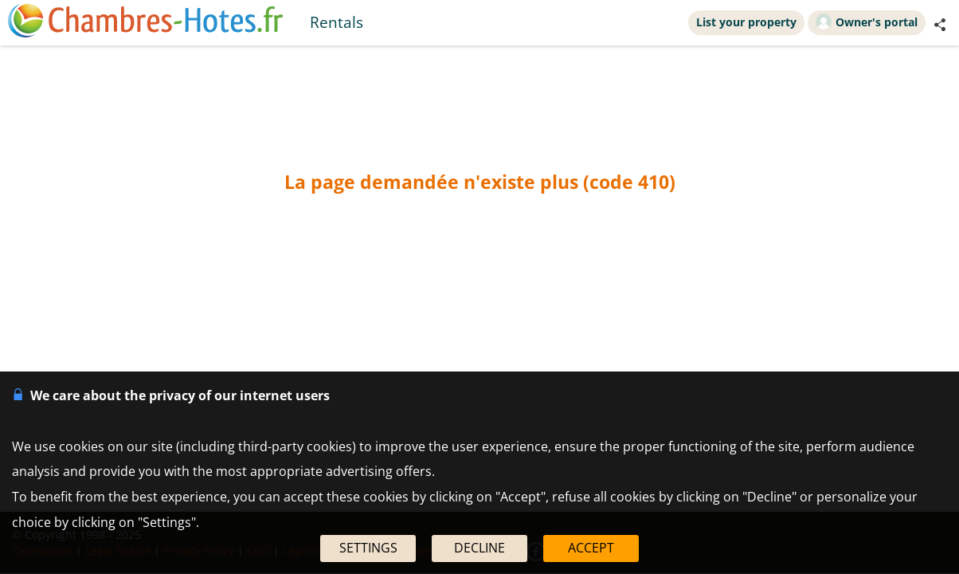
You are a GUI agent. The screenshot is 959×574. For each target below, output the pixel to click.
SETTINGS (368, 547)
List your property (746, 21)
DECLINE (479, 547)
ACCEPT (591, 547)
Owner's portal (867, 21)
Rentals (336, 22)
